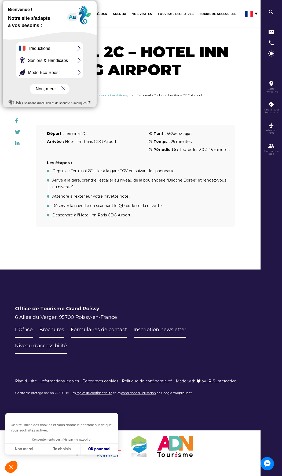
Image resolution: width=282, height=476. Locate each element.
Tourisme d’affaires (176, 14)
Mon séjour (96, 14)
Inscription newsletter (160, 330)
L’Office (24, 330)
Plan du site (26, 381)
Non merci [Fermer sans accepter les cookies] (24, 449)
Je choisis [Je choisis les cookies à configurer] (62, 449)
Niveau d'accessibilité (41, 346)
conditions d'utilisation (138, 393)
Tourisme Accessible (217, 14)
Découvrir (71, 14)
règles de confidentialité (94, 393)
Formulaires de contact (99, 330)
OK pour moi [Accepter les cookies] (99, 449)
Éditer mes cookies (100, 381)
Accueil (20, 95)
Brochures (51, 330)
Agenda (119, 14)
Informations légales (60, 381)
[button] (11, 466)
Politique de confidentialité (147, 381)
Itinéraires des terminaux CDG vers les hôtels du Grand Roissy (82, 95)
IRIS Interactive (221, 381)
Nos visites (141, 14)
